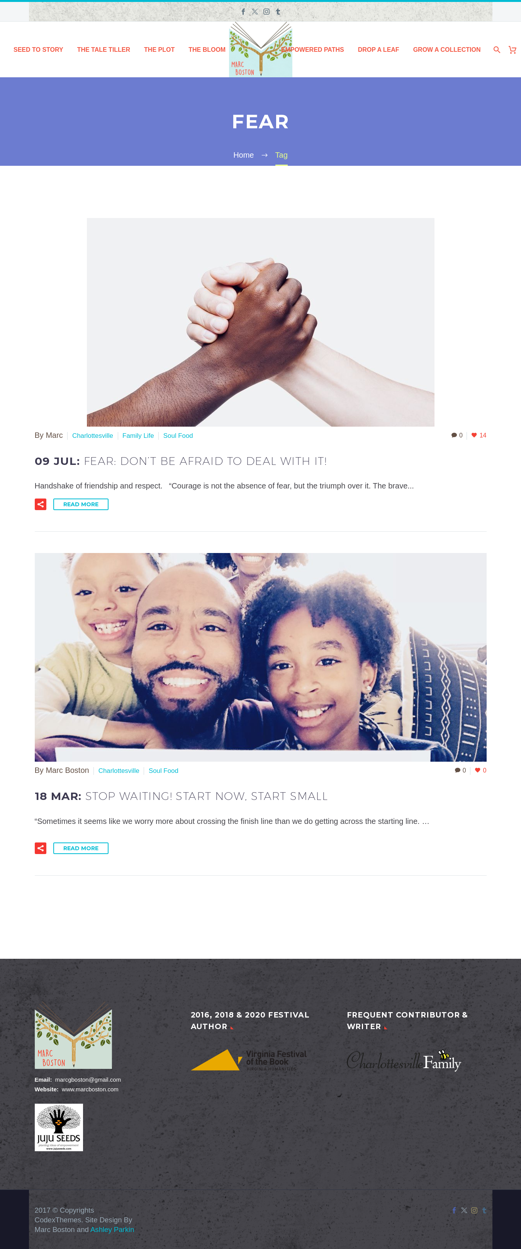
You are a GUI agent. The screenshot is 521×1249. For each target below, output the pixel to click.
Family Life (149, 435)
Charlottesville (96, 435)
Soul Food (194, 435)
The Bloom (207, 49)
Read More (80, 503)
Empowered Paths (312, 49)
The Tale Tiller (103, 49)
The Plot (159, 49)
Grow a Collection (447, 49)
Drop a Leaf (378, 49)
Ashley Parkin (112, 1229)
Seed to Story (38, 49)
